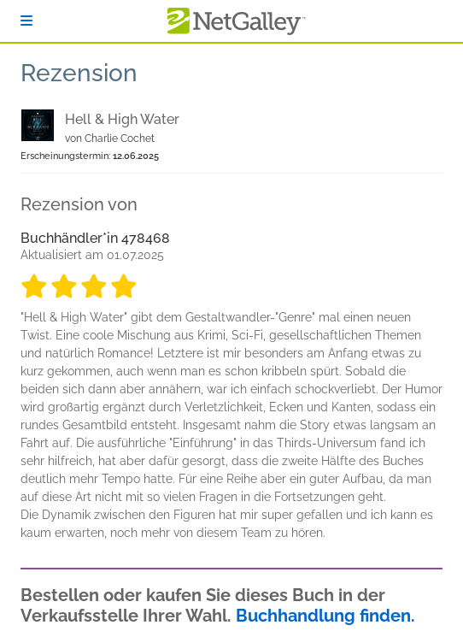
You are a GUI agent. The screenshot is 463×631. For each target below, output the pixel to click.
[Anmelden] (26, 21)
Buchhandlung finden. (325, 615)
